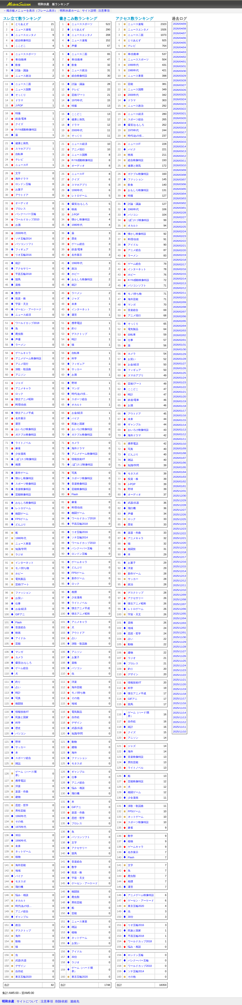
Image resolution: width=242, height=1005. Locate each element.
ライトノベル (23, 442)
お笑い (19, 598)
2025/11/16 (179, 703)
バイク (19, 876)
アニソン (20, 374)
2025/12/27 (179, 509)
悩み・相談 (21, 895)
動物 (18, 941)
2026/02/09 (179, 302)
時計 (18, 692)
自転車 (19, 154)
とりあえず (21, 24)
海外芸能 (20, 865)
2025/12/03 (179, 623)
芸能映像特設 (23, 494)
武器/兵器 (20, 960)
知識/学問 (20, 549)
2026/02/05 (179, 321)
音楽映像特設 (23, 489)
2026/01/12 (179, 434)
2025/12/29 (179, 500)
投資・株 (20, 298)
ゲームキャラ (23, 353)
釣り (18, 681)
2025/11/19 (179, 689)
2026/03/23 (179, 104)
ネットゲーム (23, 851)
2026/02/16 (179, 269)
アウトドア (21, 194)
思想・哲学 (21, 805)
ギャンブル (21, 916)
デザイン (20, 965)
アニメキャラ (23, 388)
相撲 (18, 464)
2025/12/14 (179, 571)
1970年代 (20, 826)
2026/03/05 (179, 189)
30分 (18, 835)
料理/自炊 (20, 404)
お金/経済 (20, 608)
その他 (19, 821)
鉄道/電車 (20, 118)
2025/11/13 (179, 717)
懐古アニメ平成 (24, 412)
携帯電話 (20, 780)
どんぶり (20, 524)
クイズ (19, 124)
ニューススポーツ (25, 54)
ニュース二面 (23, 84)
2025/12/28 (179, 505)
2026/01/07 (179, 457)
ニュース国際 (23, 89)
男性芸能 (20, 810)
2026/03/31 (179, 66)
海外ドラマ (21, 178)
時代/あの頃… (23, 905)
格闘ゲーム (21, 513)
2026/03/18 (179, 127)
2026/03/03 (179, 198)
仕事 (18, 603)
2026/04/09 (179, 23)
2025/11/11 (179, 726)
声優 (18, 339)
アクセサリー (23, 268)
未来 (18, 846)
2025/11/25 (179, 660)
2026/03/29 (179, 75)
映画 (18, 632)
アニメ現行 (21, 363)
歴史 (18, 728)
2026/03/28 (179, 80)
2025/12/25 (179, 519)
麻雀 (18, 448)
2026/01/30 (179, 349)
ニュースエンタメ (25, 35)
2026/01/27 (179, 363)
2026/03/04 (179, 193)
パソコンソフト (24, 244)
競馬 (18, 279)
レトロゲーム (23, 508)
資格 (18, 284)
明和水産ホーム (70, 10)
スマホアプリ (23, 148)
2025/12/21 (179, 538)
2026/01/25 (179, 373)
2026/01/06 (179, 462)
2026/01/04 (179, 472)
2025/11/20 (179, 684)
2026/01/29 (179, 354)
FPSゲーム (21, 519)
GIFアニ (20, 614)
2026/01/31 (179, 344)
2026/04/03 (179, 52)
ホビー (19, 573)
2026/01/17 (179, 410)
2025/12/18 (179, 552)
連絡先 (74, 1001)
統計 (18, 263)
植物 (18, 856)
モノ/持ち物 (22, 568)
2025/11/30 (179, 637)
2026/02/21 (179, 245)
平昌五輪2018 (23, 273)
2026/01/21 (179, 391)
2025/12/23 (179, 528)
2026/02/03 (179, 330)
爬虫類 (19, 333)
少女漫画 (20, 453)
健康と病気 (21, 143)
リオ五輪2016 (23, 254)
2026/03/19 (179, 122)
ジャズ (19, 382)
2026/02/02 (179, 335)
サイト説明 (89, 10)
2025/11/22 (179, 675)
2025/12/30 (179, 495)
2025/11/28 (179, 646)
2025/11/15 (179, 708)
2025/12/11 (179, 585)
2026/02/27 (179, 217)
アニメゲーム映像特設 (28, 358)
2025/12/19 (179, 547)
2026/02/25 (179, 226)
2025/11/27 (179, 651)
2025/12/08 (179, 599)
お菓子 (19, 189)
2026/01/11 (179, 439)
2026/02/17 (179, 264)
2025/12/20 (179, 542)
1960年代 (20, 816)
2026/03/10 (179, 165)
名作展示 (20, 418)
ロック (19, 393)
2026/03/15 (179, 141)
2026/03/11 (179, 160)
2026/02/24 (179, 231)
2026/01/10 (179, 443)
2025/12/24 (179, 524)
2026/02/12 (179, 288)
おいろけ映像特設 (25, 429)
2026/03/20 (179, 118)
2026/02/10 (179, 297)
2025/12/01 (179, 632)
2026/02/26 (179, 222)
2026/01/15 (179, 420)
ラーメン (20, 344)
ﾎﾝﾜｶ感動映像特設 (26, 129)
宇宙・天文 (21, 303)
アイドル (20, 638)
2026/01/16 (179, 415)
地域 (18, 870)
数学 (18, 293)
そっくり (20, 94)
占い (18, 687)
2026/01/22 (179, 387)
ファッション (23, 592)
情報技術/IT (22, 711)
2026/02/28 (179, 212)
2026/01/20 (179, 396)
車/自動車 (20, 59)
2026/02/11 (179, 292)
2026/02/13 (179, 283)
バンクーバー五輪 (25, 214)
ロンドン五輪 (23, 184)
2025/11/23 (179, 670)
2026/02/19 (179, 255)
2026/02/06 (179, 316)
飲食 (18, 64)
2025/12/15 (179, 566)
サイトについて (27, 1001)
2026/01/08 (179, 453)
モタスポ (20, 881)
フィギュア (21, 249)
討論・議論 (21, 70)
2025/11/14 (179, 712)
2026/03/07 (179, 179)
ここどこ (20, 45)
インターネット (24, 562)
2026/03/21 (179, 113)
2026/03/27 (179, 85)
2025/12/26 (179, 514)
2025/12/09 (179, 594)
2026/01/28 (179, 358)
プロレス (20, 208)
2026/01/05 (179, 467)
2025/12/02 (179, 627)
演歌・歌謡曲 (23, 369)
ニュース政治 (23, 75)
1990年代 (20, 840)
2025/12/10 (179, 590)
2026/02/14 (179, 278)
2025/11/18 (179, 693)
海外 (18, 935)
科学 (18, 722)
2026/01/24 (179, 377)
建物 (18, 797)
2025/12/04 (179, 618)
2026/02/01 (179, 340)
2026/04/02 (179, 56)
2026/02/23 (179, 236)
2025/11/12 (179, 722)
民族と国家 (21, 717)
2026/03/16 (179, 137)
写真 (18, 698)
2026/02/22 (179, 240)
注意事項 (104, 10)
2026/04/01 (179, 61)
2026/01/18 (179, 406)
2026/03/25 (179, 94)
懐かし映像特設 (24, 478)
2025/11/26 (179, 656)
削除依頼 (61, 1001)
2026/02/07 (179, 311)
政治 (18, 925)
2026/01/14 (179, 424)
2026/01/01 (179, 486)
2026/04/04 (179, 47)
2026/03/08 (179, 174)
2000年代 (20, 233)
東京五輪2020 (23, 976)
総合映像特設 (23, 40)
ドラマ (19, 100)
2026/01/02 (179, 481)
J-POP (19, 105)
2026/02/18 (179, 259)
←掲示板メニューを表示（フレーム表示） (30, 10)
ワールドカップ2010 (27, 219)
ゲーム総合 (21, 668)
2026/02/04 (179, 325)
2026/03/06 (179, 184)
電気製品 (20, 579)
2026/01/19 (179, 401)
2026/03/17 (179, 132)
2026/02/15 (179, 273)
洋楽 (18, 786)
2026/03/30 (179, 71)
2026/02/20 (179, 250)
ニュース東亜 (23, 543)
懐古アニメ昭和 (24, 399)
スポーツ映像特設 (25, 483)
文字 (18, 173)
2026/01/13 (179, 429)
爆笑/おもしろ (23, 662)
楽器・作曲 (21, 791)
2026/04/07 (179, 33)
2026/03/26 (179, 89)
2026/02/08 (179, 307)
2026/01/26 (179, 368)
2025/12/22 (179, 533)
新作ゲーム (21, 472)
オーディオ (21, 203)
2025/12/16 (179, 561)
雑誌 (18, 763)
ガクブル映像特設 (25, 434)
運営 (18, 423)
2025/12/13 (179, 575)
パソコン (20, 733)
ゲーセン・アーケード (28, 309)
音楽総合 (20, 627)
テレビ (19, 159)
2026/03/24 (179, 99)
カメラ (19, 657)
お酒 (18, 224)
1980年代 (20, 538)
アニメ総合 (21, 911)
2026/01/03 (179, 476)
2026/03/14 (179, 146)
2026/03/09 (179, 170)
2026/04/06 (179, 38)
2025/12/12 (179, 580)
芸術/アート (22, 584)
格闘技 (19, 703)
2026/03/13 (179, 151)
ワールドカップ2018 (27, 323)
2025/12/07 (179, 604)
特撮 (18, 113)
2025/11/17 (179, 698)
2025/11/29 (179, 642)
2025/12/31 (179, 491)
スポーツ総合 (23, 758)
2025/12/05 (179, 613)
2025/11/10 (179, 731)
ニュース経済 (23, 314)
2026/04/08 (179, 28)
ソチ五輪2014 (23, 238)
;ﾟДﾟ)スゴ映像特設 (26, 459)
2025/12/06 (179, 608)
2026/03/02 (179, 203)
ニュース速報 (23, 29)
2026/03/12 (179, 156)
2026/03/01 (179, 207)
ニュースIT (21, 164)
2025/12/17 (179, 557)
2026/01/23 (179, 382)
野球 (18, 741)
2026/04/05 (179, 42)
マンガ (19, 651)
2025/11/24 (179, 665)
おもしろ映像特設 (25, 502)
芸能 (18, 643)
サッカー (20, 747)
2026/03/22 (179, 108)
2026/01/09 (179, 448)
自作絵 (19, 971)
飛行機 (19, 886)
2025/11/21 (179, 679)
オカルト (20, 900)
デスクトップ (23, 930)
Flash (18, 622)
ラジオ (19, 554)
